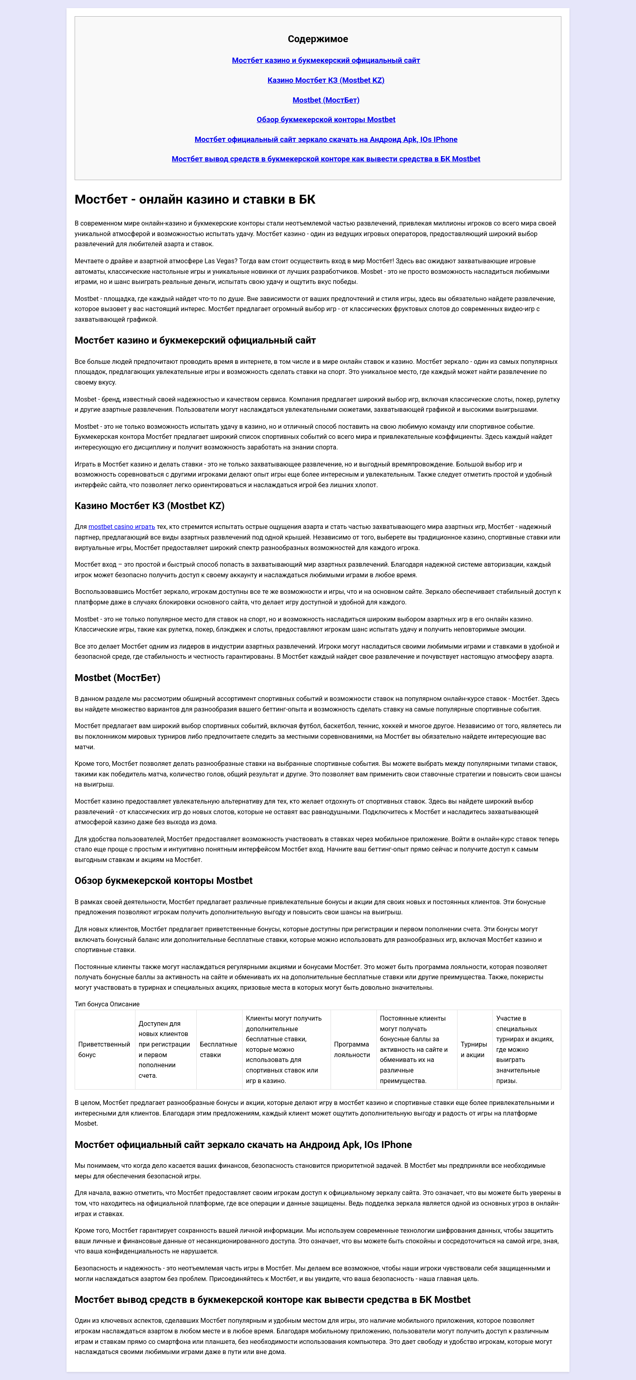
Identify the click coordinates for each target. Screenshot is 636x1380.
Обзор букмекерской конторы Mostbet (326, 119)
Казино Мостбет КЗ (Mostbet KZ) (326, 80)
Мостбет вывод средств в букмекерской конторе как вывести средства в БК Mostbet (326, 159)
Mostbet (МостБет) (325, 100)
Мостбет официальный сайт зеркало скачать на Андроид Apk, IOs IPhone (326, 139)
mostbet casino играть (121, 527)
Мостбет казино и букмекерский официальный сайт (326, 60)
